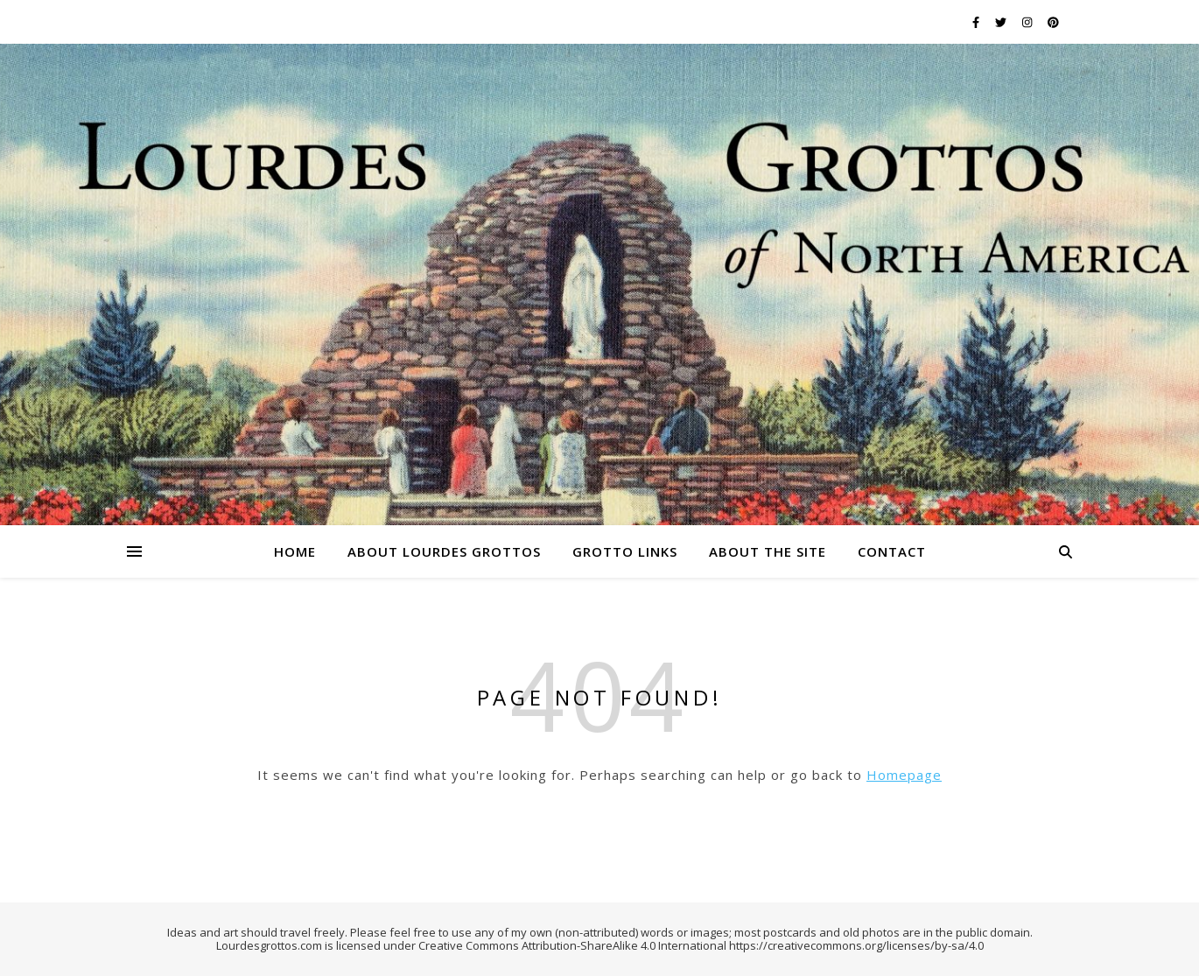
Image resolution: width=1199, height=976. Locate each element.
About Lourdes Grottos (444, 551)
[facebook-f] (977, 22)
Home (295, 551)
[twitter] (1002, 22)
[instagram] (1028, 22)
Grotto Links (624, 551)
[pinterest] (1053, 22)
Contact (892, 551)
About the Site (767, 551)
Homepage (904, 774)
